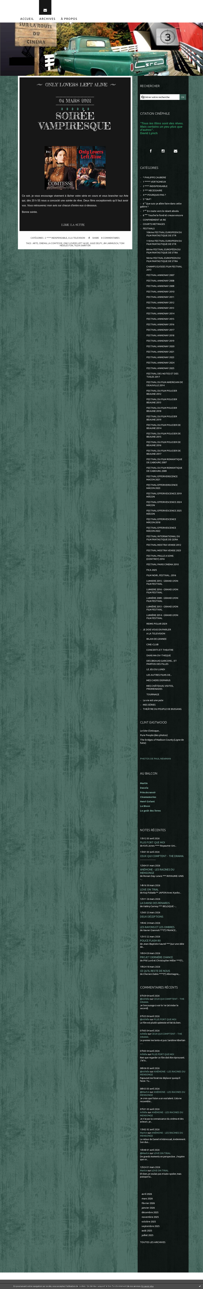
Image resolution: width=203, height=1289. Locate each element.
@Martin (144, 1092)
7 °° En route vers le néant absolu (161, 211)
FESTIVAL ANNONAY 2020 (160, 346)
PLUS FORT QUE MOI (152, 842)
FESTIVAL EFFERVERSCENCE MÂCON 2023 (162, 486)
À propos (69, 18)
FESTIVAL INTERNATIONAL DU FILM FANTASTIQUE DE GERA (163, 538)
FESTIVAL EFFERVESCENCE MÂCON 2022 (161, 529)
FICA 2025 (151, 570)
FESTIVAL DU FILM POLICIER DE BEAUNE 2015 (163, 435)
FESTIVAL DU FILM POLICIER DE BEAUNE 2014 (163, 426)
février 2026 (148, 1203)
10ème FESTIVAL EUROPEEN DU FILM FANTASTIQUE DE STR (164, 234)
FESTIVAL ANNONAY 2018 (160, 335)
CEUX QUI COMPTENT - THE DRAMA (161, 855)
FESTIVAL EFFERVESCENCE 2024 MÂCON (164, 504)
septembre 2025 (151, 1226)
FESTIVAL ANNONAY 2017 (160, 329)
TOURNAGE (152, 694)
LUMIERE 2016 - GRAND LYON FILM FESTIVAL (162, 591)
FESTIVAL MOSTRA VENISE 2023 (163, 550)
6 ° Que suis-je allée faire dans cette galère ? (161, 205)
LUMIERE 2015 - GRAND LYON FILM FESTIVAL (162, 582)
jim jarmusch (110, 243)
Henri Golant (147, 801)
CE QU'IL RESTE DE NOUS (155, 970)
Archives (47, 18)
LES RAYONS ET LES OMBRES (157, 927)
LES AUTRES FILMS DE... (159, 675)
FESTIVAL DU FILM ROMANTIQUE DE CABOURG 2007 (164, 461)
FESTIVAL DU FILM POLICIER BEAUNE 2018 (161, 409)
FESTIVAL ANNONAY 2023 (160, 357)
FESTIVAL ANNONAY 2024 (160, 362)
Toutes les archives (152, 1242)
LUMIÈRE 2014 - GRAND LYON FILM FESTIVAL (162, 617)
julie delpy (96, 243)
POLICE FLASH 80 (150, 940)
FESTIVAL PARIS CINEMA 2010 (162, 564)
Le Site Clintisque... (150, 730)
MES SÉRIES (149, 704)
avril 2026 (147, 1194)
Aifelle (143, 1033)
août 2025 (147, 1230)
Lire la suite (73, 224)
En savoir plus (147, 1286)
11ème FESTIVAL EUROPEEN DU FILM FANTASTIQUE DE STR (164, 242)
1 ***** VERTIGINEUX (154, 181)
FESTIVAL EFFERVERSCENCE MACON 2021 (162, 478)
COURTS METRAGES (154, 224)
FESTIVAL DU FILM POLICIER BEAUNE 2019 (161, 418)
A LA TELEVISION (76, 238)
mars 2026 (147, 1198)
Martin (143, 1132)
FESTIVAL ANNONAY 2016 (160, 324)
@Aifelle (145, 999)
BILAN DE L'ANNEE (156, 639)
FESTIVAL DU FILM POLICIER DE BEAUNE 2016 (163, 444)
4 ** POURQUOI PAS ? (154, 194)
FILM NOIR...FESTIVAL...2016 (161, 575)
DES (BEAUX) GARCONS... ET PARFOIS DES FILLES (161, 662)
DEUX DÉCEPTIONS (151, 916)
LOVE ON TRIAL (149, 889)
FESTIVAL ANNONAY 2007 (160, 275)
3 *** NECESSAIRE (152, 190)
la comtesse (55, 243)
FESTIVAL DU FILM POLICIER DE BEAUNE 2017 (163, 452)
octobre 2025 (149, 1221)
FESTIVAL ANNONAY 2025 (160, 368)
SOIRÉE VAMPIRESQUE (75, 121)
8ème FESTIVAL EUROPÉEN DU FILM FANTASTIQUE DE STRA (163, 251)
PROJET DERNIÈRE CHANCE (156, 957)
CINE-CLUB (152, 644)
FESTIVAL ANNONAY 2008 (160, 280)
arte (35, 243)
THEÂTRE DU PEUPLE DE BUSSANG (162, 709)
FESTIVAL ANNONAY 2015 (160, 318)
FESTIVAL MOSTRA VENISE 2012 (163, 544)
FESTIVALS (149, 228)
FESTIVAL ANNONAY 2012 (160, 302)
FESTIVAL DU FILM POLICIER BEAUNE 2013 (161, 401)
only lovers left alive (76, 243)
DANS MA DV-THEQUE (158, 655)
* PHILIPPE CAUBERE (154, 177)
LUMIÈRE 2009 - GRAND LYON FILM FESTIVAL (162, 599)
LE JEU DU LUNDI (155, 669)
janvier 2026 (148, 1207)
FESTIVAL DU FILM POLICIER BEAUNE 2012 (161, 392)
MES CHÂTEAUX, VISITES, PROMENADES (160, 687)
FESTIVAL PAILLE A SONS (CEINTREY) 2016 (160, 557)
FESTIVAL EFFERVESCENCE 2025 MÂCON (164, 512)
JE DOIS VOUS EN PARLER (157, 629)
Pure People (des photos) (154, 735)
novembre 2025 (150, 1217)
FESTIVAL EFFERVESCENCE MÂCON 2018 (161, 521)
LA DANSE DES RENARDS (155, 902)
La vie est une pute (153, 700)
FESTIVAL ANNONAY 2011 (160, 297)
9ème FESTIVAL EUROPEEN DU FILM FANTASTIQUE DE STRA (163, 259)
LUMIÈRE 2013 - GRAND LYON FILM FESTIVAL (162, 608)
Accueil (27, 18)
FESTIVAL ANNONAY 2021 (160, 351)
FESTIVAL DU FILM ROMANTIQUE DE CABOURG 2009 (164, 469)
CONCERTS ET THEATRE (159, 649)
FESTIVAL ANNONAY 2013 (160, 308)
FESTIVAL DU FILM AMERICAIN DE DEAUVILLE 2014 (164, 384)
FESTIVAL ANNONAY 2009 (160, 286)
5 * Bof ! (147, 199)
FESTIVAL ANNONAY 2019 (160, 340)
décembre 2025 (150, 1212)
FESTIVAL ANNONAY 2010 (160, 291)
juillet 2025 (147, 1235)
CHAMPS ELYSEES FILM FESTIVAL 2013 (164, 268)
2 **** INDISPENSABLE (56, 238)
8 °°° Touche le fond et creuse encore (163, 215)
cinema (43, 243)
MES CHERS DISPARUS (158, 680)
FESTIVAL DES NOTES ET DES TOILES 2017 (162, 375)
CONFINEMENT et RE (154, 219)
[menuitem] (27, 18)
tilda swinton (82, 245)
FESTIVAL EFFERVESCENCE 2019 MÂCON (164, 495)
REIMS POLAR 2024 (156, 623)
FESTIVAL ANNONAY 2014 (160, 313)
